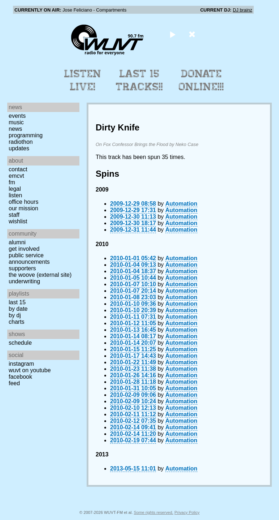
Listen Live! (82, 80)
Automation (181, 204)
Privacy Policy (187, 512)
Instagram (21, 364)
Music (16, 122)
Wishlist (18, 221)
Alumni (17, 242)
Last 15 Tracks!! (139, 80)
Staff (14, 215)
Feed (14, 383)
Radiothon (21, 142)
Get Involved (24, 249)
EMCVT (16, 176)
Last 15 (17, 302)
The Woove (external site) (40, 275)
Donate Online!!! (201, 80)
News (15, 129)
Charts (17, 322)
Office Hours (23, 202)
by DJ (15, 315)
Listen (15, 195)
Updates (19, 148)
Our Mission (23, 208)
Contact (18, 169)
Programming (26, 135)
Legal (15, 189)
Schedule (20, 343)
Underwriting (24, 281)
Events (17, 116)
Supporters (22, 268)
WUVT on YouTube (30, 370)
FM (12, 182)
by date (18, 309)
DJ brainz (242, 10)
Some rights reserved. (153, 512)
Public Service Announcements (29, 258)
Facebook (20, 377)
